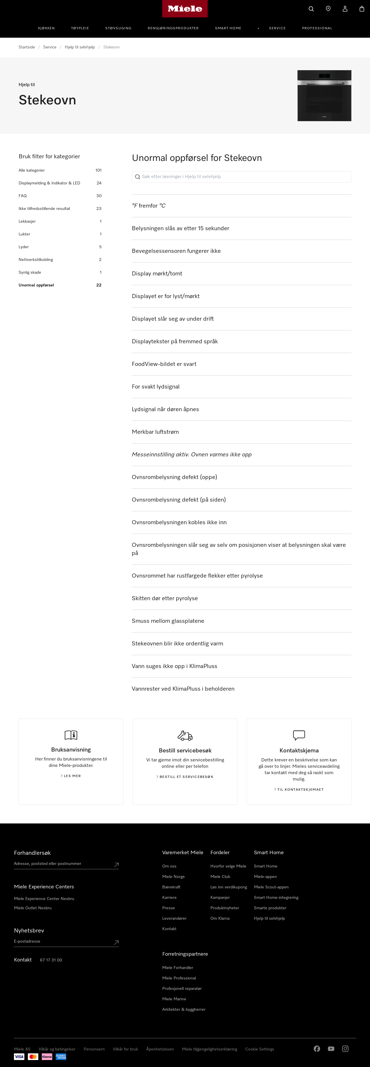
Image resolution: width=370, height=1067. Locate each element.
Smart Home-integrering (276, 898)
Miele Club (220, 877)
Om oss (169, 866)
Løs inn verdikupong (228, 887)
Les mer (71, 776)
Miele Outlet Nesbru (33, 908)
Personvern (94, 1049)
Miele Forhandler (177, 968)
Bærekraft (171, 887)
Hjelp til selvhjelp (80, 47)
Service (277, 28)
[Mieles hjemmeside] (185, 8)
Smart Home (228, 28)
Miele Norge (173, 877)
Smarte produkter (270, 908)
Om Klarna (220, 919)
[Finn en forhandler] (328, 8)
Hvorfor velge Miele (228, 866)
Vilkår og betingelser (57, 1049)
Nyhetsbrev (29, 931)
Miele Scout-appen (271, 887)
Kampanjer (220, 898)
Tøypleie (80, 28)
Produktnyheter (224, 908)
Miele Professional (179, 978)
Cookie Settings (259, 1049)
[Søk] (311, 8)
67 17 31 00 (51, 960)
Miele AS (22, 1049)
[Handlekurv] (361, 8)
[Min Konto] (345, 8)
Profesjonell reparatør (182, 989)
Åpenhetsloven (160, 1049)
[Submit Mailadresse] (116, 942)
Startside (27, 47)
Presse (168, 908)
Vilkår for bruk (125, 1049)
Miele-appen (265, 877)
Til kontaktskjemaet (299, 790)
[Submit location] (116, 865)
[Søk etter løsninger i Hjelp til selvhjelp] (241, 177)
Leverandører (174, 919)
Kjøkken (46, 28)
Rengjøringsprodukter (173, 28)
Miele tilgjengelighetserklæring (209, 1049)
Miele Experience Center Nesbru (44, 899)
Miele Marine (174, 999)
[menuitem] (49, 27)
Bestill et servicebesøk (185, 777)
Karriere (169, 898)
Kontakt (169, 929)
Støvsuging (118, 28)
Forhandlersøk (32, 853)
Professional (317, 28)
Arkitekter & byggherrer (183, 1010)
